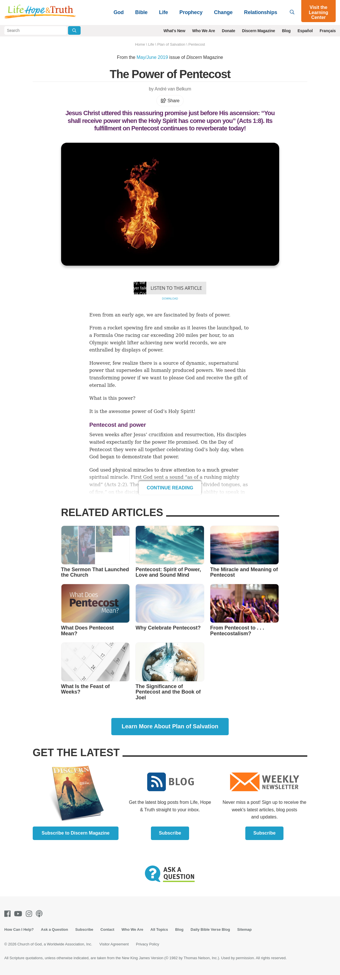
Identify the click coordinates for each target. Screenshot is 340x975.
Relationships (260, 12)
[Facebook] (8, 913)
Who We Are (203, 30)
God (119, 12)
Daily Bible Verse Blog (210, 929)
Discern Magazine (258, 30)
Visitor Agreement (114, 944)
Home (140, 44)
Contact (107, 929)
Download (170, 298)
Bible (141, 12)
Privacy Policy (147, 944)
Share (170, 100)
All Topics (159, 929)
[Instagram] (30, 913)
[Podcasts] (40, 913)
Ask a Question (54, 929)
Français (328, 30)
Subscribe (170, 833)
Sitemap (244, 929)
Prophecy (190, 12)
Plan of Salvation (171, 44)
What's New (174, 30)
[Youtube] (19, 913)
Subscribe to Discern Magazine (76, 833)
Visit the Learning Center (318, 12)
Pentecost (196, 44)
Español (305, 30)
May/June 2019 (152, 57)
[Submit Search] (74, 30)
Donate (228, 30)
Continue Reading (170, 487)
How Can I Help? (19, 929)
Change (223, 12)
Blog (286, 30)
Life (163, 12)
